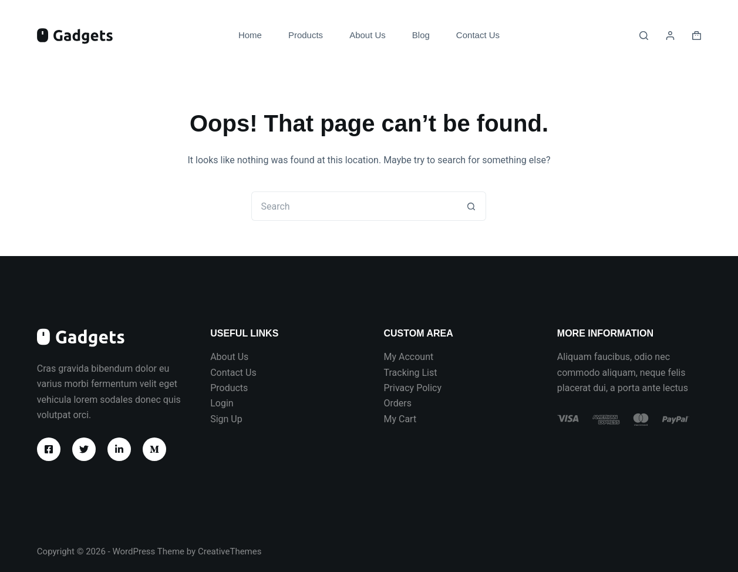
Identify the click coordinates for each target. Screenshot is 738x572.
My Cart (399, 419)
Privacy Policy (412, 387)
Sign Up (226, 419)
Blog (421, 35)
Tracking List (410, 372)
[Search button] (471, 206)
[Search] (643, 35)
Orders (397, 403)
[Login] (670, 35)
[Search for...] (354, 206)
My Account (408, 356)
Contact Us (478, 35)
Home (250, 35)
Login (221, 403)
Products (305, 35)
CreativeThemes (230, 551)
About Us (367, 35)
